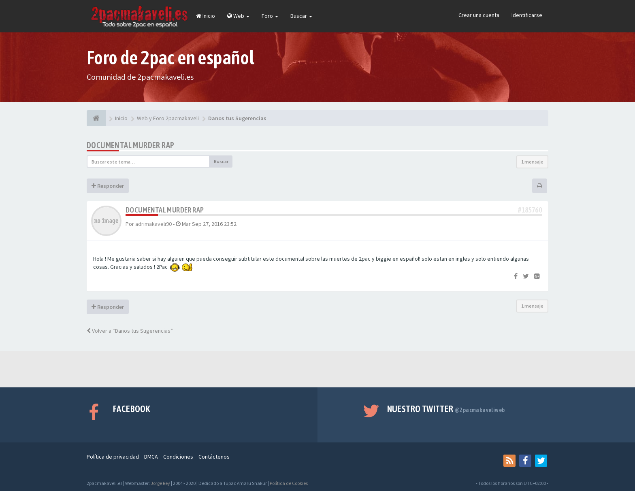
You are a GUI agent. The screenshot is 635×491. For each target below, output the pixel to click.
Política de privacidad (113, 456)
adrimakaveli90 (153, 223)
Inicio (205, 15)
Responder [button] (108, 185)
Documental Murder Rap (130, 145)
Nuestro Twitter (446, 409)
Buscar (301, 15)
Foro (270, 15)
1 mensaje (532, 162)
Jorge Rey (160, 483)
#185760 (530, 210)
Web (238, 15)
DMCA (151, 456)
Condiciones (178, 456)
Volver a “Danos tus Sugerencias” (130, 330)
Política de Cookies (289, 483)
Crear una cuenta (478, 15)
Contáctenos (214, 456)
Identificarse (526, 15)
